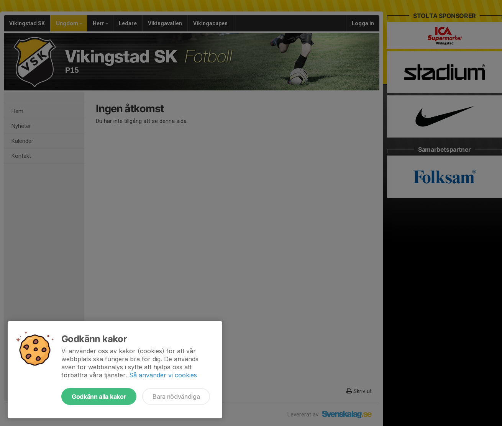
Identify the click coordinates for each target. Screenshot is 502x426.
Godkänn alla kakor (99, 396)
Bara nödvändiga (176, 396)
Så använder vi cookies (163, 375)
